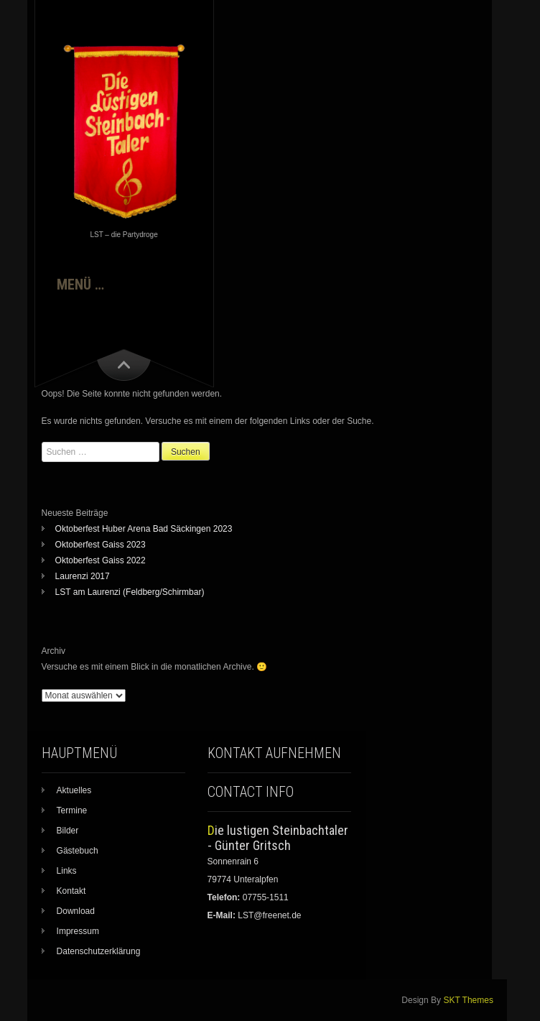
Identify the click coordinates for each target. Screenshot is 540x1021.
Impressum (78, 931)
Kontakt (71, 891)
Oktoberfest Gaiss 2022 (100, 560)
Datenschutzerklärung (99, 951)
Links (67, 871)
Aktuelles (74, 790)
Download (76, 911)
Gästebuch (77, 851)
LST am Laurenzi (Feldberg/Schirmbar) (130, 592)
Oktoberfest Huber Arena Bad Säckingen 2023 (144, 529)
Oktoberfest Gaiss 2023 (100, 545)
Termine (72, 810)
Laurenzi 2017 (82, 576)
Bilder (68, 831)
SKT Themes (468, 1000)
